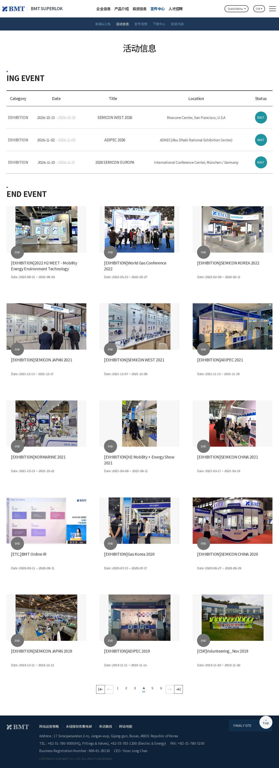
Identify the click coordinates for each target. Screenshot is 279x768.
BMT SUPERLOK (47, 8)
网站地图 (125, 726)
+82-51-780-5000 (61, 743)
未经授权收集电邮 (79, 726)
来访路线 (105, 726)
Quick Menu (235, 9)
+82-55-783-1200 (124, 743)
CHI (258, 9)
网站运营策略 (49, 726)
